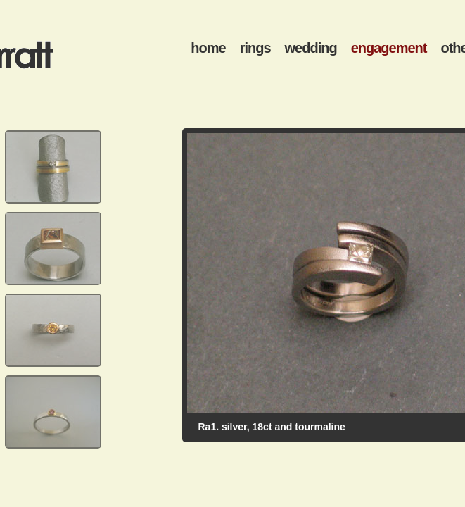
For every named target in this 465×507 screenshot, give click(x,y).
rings (255, 48)
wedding (311, 48)
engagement (389, 48)
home (208, 48)
